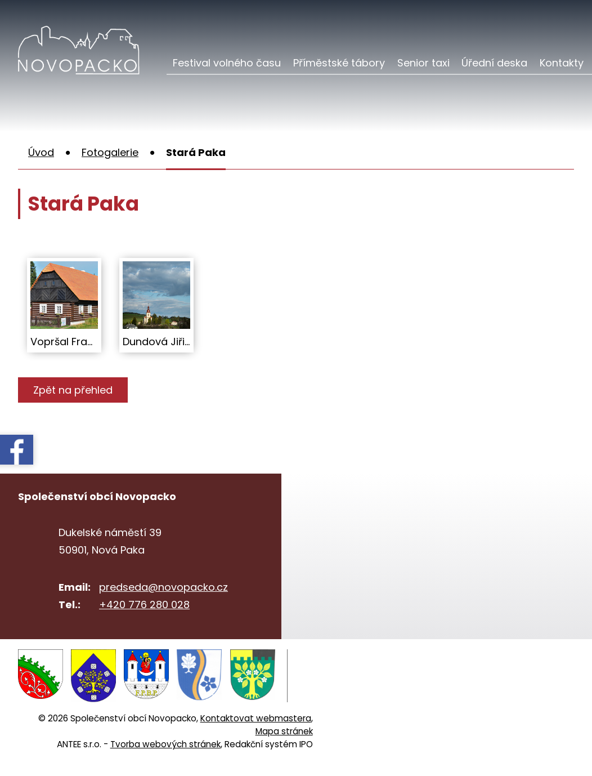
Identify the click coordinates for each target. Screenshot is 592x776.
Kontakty (562, 63)
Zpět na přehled (73, 390)
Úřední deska (494, 63)
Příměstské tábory (339, 63)
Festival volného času (227, 63)
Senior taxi (423, 63)
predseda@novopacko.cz (163, 587)
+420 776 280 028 (144, 604)
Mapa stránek (284, 731)
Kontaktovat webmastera (255, 718)
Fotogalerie (110, 152)
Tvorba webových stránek (165, 744)
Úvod (41, 152)
